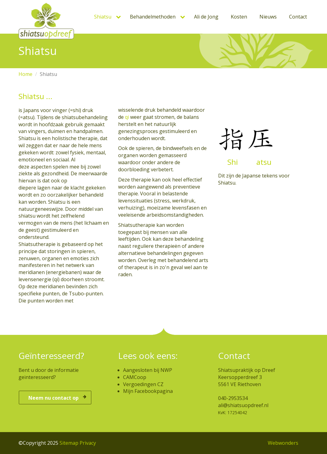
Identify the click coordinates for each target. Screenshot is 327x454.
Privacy (88, 442)
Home (25, 74)
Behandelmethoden (153, 16)
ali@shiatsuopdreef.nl (243, 405)
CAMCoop (134, 377)
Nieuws (268, 16)
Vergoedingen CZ (143, 384)
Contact (298, 16)
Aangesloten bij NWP (147, 370)
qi (127, 117)
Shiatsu (102, 16)
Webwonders (283, 442)
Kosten (239, 16)
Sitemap (69, 442)
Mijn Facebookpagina (148, 391)
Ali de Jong (206, 16)
